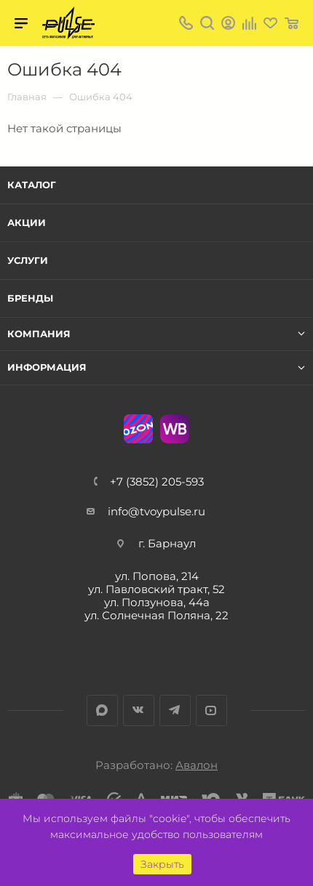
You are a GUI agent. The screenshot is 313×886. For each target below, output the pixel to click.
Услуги (27, 260)
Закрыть (162, 864)
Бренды (30, 298)
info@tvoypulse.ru (156, 511)
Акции (26, 222)
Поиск (207, 23)
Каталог (31, 184)
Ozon (138, 428)
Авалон (196, 765)
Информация (47, 367)
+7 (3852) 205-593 (157, 481)
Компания (39, 334)
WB (174, 428)
